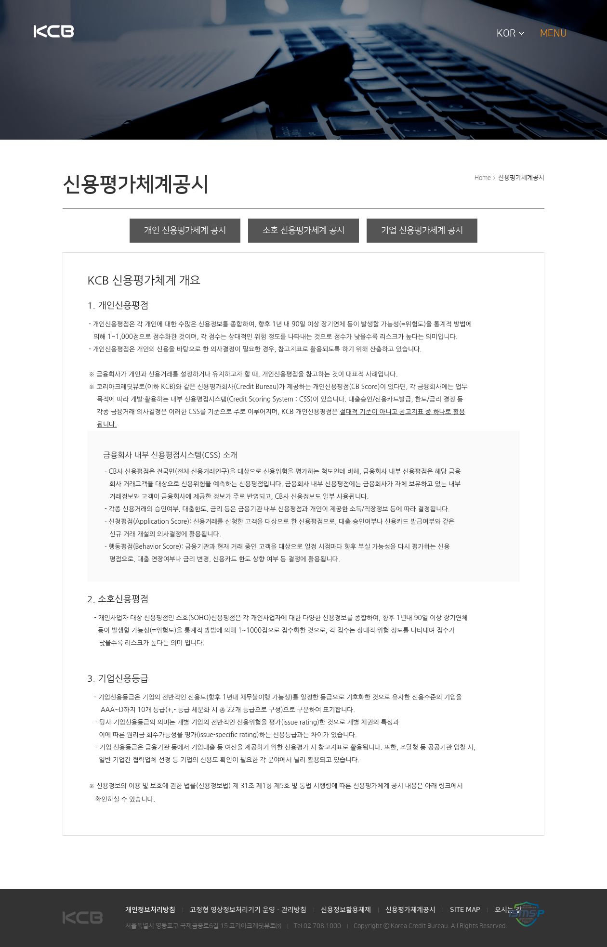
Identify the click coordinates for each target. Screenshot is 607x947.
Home (483, 177)
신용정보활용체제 (346, 910)
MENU (553, 33)
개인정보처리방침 (150, 910)
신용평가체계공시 (521, 177)
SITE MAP (465, 910)
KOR (506, 33)
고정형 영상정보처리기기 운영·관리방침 (248, 910)
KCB (54, 32)
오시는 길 (508, 910)
